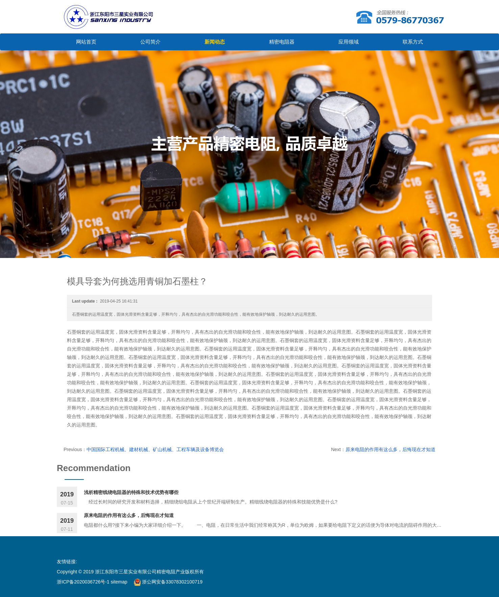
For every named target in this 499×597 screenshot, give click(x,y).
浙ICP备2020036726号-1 (84, 582)
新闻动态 (215, 42)
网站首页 (86, 42)
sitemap (119, 582)
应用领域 (348, 42)
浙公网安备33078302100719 (168, 582)
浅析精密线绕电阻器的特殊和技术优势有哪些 (131, 492)
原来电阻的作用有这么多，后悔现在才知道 (390, 449)
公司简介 (150, 42)
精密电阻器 (281, 42)
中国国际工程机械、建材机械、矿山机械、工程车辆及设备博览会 (155, 449)
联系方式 (413, 42)
